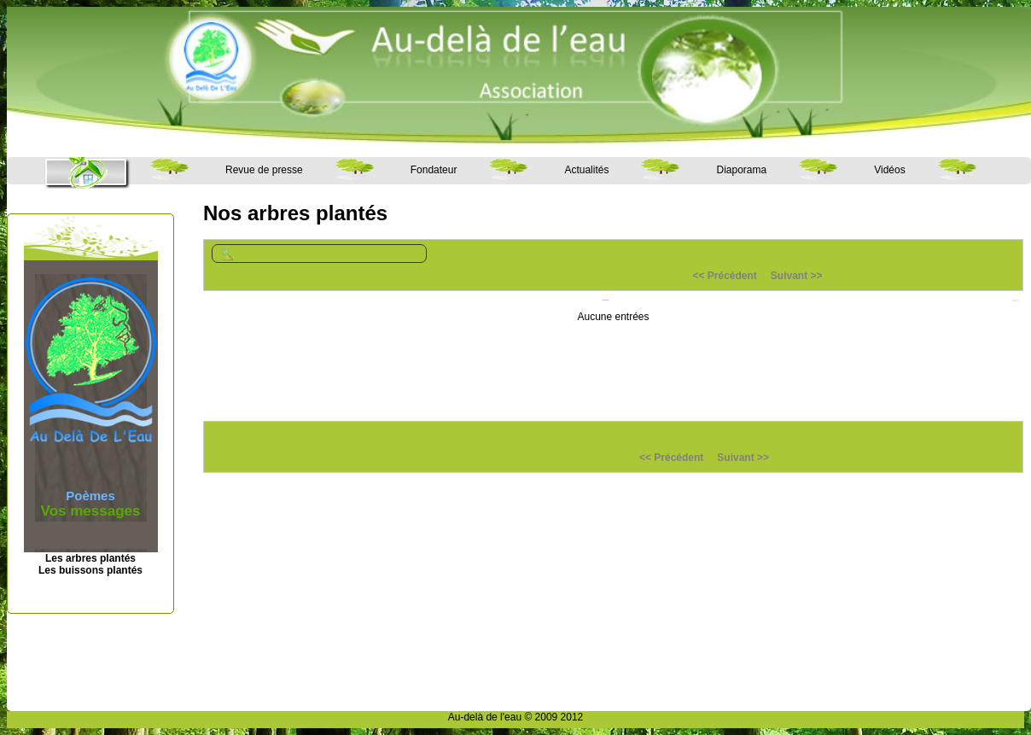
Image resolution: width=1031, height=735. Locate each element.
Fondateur (434, 170)
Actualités (586, 170)
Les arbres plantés (90, 558)
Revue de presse (264, 170)
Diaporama (741, 170)
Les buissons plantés (90, 570)
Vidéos (889, 170)
